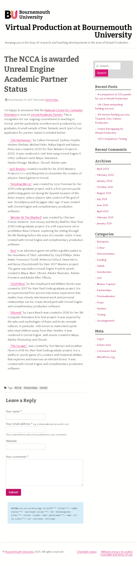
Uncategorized (105, 320)
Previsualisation (106, 296)
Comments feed (106, 351)
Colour (101, 247)
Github (101, 265)
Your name (14, 411)
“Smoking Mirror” (21, 184)
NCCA (18, 388)
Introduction (104, 272)
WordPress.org (106, 357)
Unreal (43, 388)
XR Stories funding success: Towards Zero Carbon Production (112, 118)
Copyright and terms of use (116, 553)
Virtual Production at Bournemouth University (68, 31)
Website (11, 441)
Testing (101, 314)
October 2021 (105, 187)
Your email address (37, 424)
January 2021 (104, 223)
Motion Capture (106, 284)
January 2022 (104, 181)
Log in (100, 338)
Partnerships (51, 100)
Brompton (103, 241)
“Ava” (13, 250)
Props (100, 302)
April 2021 (102, 211)
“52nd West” (18, 283)
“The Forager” (19, 346)
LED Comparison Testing (112, 138)
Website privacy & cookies (117, 551)
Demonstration (106, 253)
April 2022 (103, 168)
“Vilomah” (16, 312)
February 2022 (105, 174)
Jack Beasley (18, 169)
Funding (101, 259)
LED (99, 278)
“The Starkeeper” (21, 140)
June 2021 (102, 205)
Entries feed (104, 345)
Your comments (17, 456)
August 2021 (104, 193)
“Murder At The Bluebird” (26, 217)
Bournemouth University (27, 15)
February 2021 (105, 217)
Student (101, 308)
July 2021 (102, 199)
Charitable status (87, 551)
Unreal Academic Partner (47, 114)
